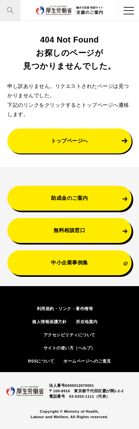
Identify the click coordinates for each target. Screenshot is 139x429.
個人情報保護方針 (49, 321)
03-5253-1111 (81, 396)
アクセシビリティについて (69, 334)
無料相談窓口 (69, 230)
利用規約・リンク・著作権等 (65, 308)
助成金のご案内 (69, 198)
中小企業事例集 (69, 262)
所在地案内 (87, 321)
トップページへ (69, 141)
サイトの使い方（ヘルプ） (69, 348)
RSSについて (41, 361)
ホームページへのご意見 (87, 361)
